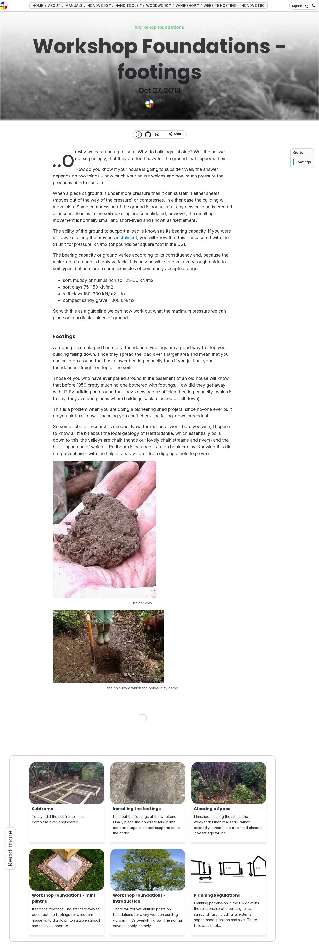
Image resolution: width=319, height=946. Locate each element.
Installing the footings (137, 809)
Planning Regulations (217, 895)
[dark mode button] (306, 5)
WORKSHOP (186, 5)
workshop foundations (159, 27)
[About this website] (139, 134)
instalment (126, 237)
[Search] (313, 5)
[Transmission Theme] (148, 134)
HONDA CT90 (252, 5)
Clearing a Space (212, 809)
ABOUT (54, 5)
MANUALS (73, 5)
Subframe (42, 809)
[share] (176, 133)
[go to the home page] (3, 5)
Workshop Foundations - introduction (139, 898)
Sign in (297, 6)
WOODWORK (157, 5)
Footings (303, 162)
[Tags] (157, 134)
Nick (165, 103)
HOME (38, 5)
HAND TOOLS (127, 5)
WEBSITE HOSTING (220, 5)
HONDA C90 (97, 5)
